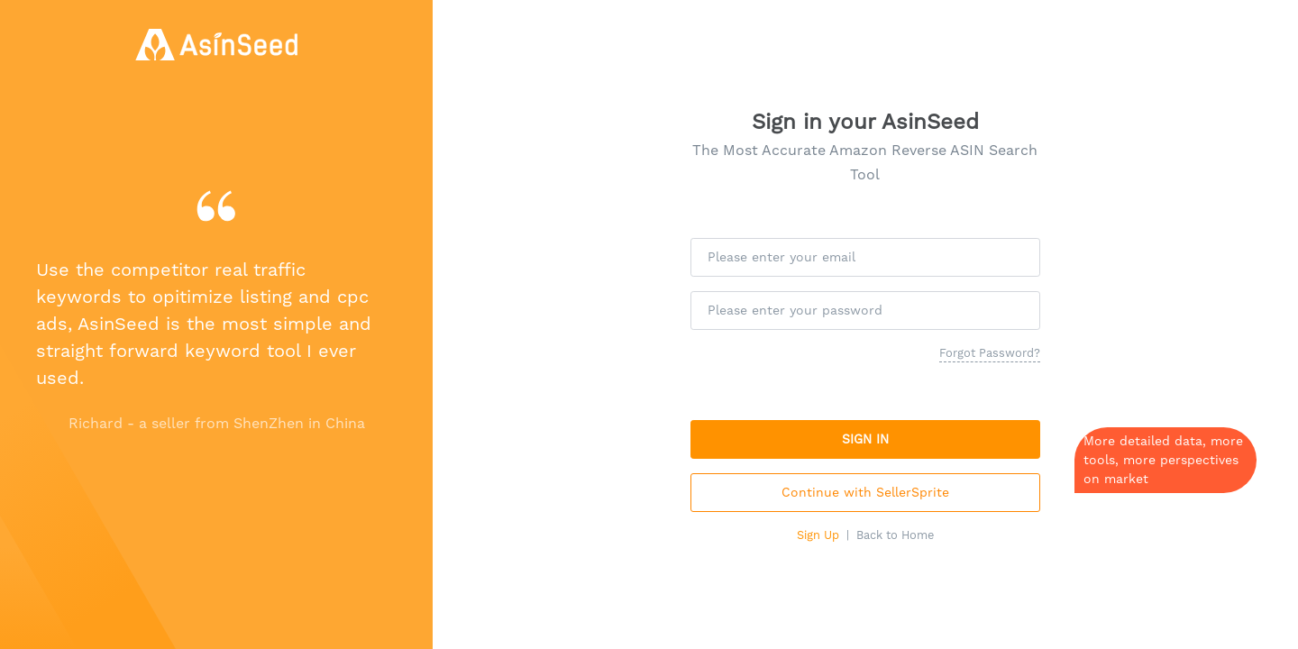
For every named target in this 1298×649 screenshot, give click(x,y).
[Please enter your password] (865, 310)
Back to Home (895, 535)
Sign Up (818, 535)
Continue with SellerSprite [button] (865, 492)
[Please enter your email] (865, 257)
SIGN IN (865, 439)
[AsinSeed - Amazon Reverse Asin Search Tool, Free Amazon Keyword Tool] (216, 44)
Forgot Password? (989, 353)
